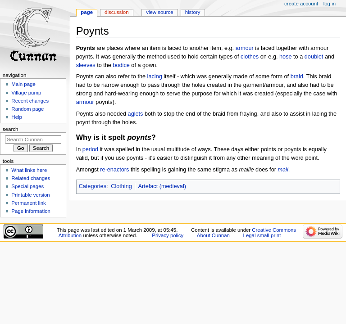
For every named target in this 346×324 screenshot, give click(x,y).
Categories (92, 186)
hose (285, 57)
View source (159, 12)
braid (297, 76)
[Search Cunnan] (33, 139)
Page (87, 12)
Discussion (116, 12)
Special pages (27, 186)
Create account (301, 3)
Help (16, 117)
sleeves (86, 65)
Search (10, 129)
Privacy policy (167, 235)
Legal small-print (262, 235)
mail (283, 169)
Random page (27, 109)
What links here (29, 170)
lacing (154, 76)
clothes (250, 57)
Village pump (26, 92)
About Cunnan (213, 235)
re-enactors (114, 169)
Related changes (30, 178)
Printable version (30, 195)
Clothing (121, 186)
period (90, 149)
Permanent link (28, 203)
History (192, 12)
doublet (314, 57)
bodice (121, 65)
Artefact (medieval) (162, 186)
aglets (135, 114)
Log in (329, 3)
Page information (30, 211)
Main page (23, 84)
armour (245, 48)
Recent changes (30, 101)
